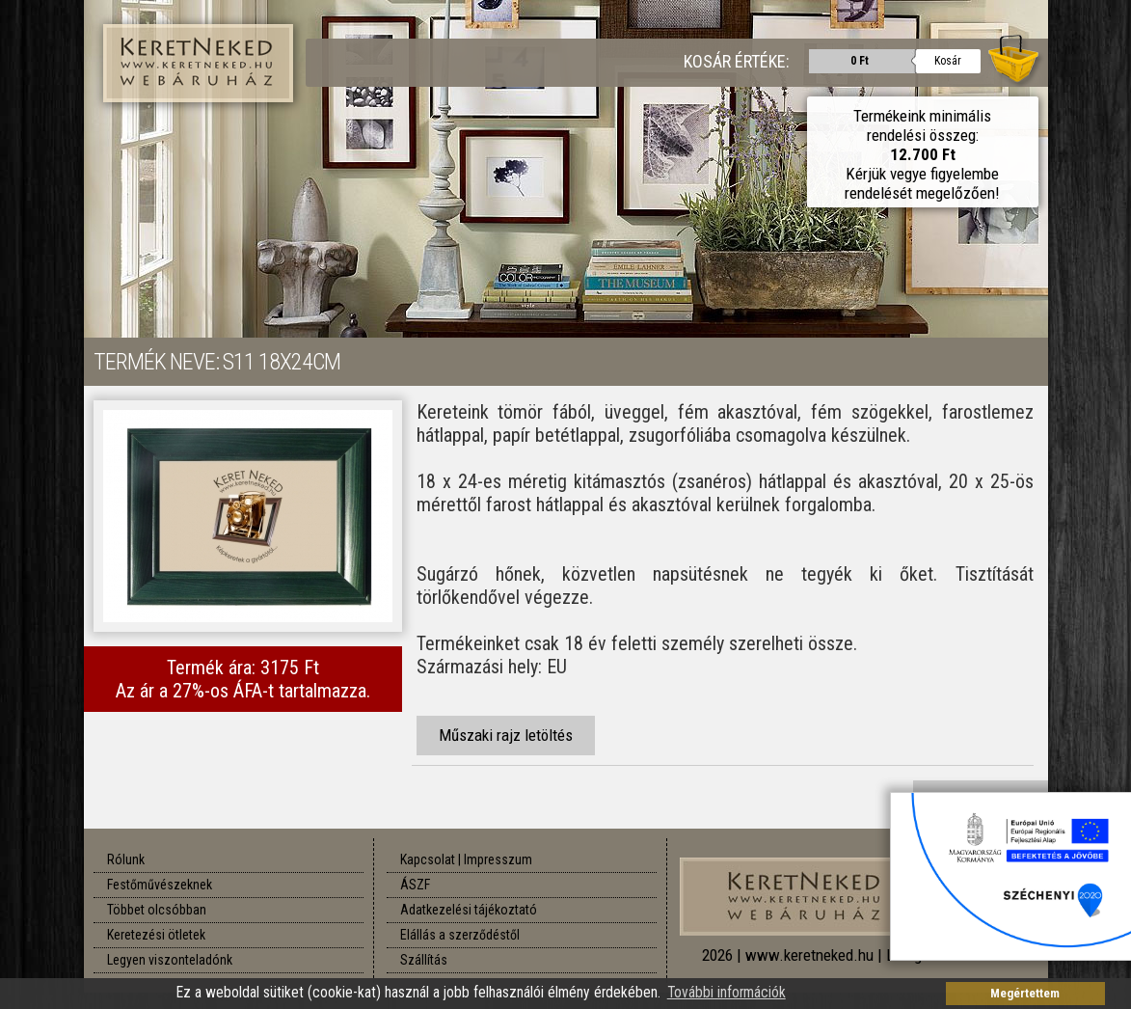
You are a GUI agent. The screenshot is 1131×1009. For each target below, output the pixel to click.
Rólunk (126, 859)
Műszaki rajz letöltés (506, 735)
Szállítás (423, 960)
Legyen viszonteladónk (169, 960)
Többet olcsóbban (156, 909)
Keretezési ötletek (156, 934)
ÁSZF (415, 884)
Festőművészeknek (159, 884)
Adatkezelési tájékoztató (468, 909)
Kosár (947, 61)
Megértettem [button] (1025, 993)
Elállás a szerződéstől (460, 934)
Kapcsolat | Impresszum (466, 859)
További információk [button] (726, 992)
